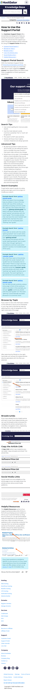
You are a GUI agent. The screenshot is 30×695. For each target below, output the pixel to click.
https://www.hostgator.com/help (13, 65)
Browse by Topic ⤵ (9, 48)
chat (10, 567)
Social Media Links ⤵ (10, 55)
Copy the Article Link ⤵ (11, 53)
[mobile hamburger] (26, 2)
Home (3, 17)
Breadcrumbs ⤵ (8, 50)
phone (5, 567)
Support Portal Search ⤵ (11, 46)
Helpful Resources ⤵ (10, 57)
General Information (23, 20)
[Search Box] (12, 11)
